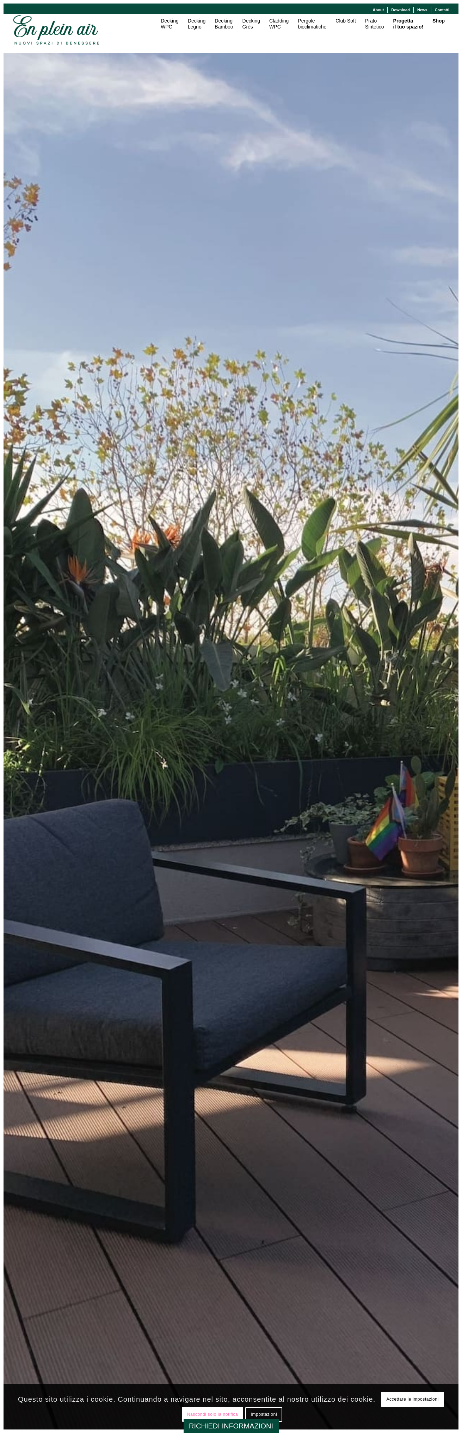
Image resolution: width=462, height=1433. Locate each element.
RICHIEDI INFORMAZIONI (231, 1426)
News (422, 10)
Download (400, 10)
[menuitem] (378, 10)
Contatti (442, 10)
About (378, 10)
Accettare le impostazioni (412, 1399)
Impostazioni (264, 1414)
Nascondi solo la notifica (212, 1414)
